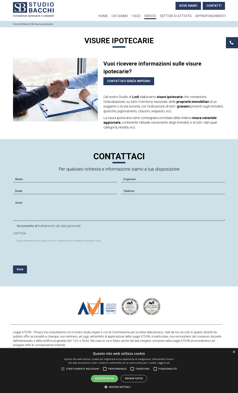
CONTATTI (213, 5)
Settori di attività (176, 16)
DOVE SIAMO (188, 5)
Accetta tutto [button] (104, 378)
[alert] (119, 370)
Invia (20, 268)
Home (103, 16)
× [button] (233, 352)
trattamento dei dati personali (59, 225)
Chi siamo (120, 16)
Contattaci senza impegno (128, 81)
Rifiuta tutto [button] (134, 378)
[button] (119, 387)
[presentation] (44, 250)
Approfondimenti (210, 16)
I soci (136, 16)
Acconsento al (47, 225)
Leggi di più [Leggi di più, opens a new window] (163, 362)
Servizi (150, 16)
